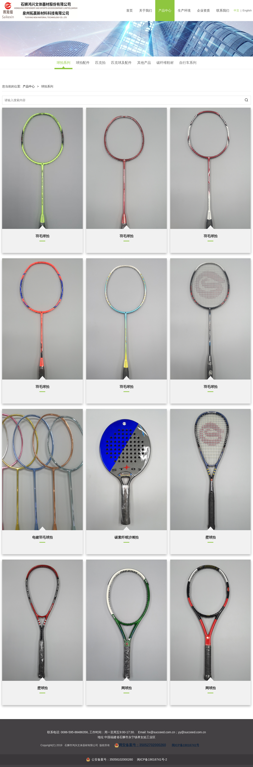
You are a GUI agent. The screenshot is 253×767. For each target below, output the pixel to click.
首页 (129, 10)
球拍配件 (83, 62)
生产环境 (184, 10)
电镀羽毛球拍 (42, 537)
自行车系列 (187, 62)
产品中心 (164, 10)
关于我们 (145, 10)
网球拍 (126, 688)
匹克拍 (100, 62)
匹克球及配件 (121, 62)
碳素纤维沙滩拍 (126, 537)
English (247, 10)
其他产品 (144, 62)
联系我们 (222, 10)
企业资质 (203, 10)
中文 (236, 10)
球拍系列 (63, 62)
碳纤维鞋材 (165, 62)
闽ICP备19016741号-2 (151, 759)
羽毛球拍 (42, 236)
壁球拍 (210, 537)
